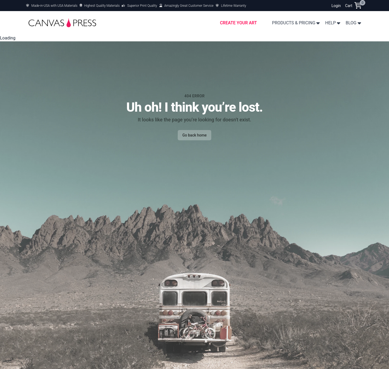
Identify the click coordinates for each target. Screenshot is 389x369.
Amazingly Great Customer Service (188, 6)
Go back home (194, 135)
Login (336, 6)
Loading (7, 38)
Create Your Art (238, 22)
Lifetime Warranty (233, 6)
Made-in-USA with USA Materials (54, 6)
